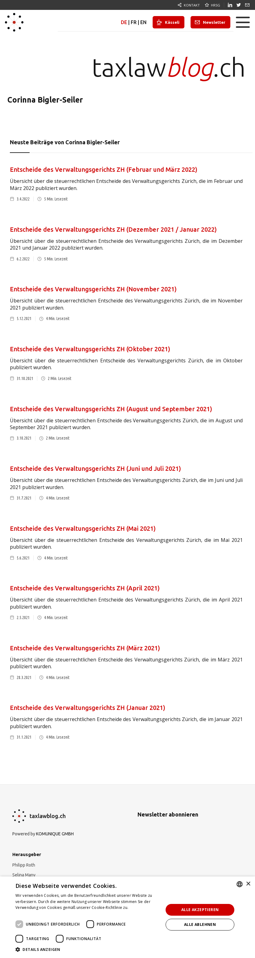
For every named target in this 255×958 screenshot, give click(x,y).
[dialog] (127, 917)
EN (143, 22)
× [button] (248, 884)
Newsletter (214, 22)
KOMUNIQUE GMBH (55, 833)
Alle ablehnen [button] (200, 924)
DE (124, 22)
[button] (242, 22)
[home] (14, 22)
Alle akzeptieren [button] (200, 909)
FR (134, 22)
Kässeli (172, 22)
